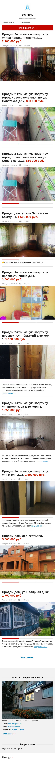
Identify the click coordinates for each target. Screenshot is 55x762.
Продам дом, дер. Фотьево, (22, 537)
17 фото (27, 284)
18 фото (27, 105)
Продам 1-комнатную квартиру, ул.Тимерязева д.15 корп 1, (25, 406)
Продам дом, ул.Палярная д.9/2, (26, 593)
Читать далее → (9, 734)
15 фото (26, 600)
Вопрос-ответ (27, 744)
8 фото (26, 414)
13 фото (26, 544)
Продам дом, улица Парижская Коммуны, (25, 215)
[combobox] (27, 27)
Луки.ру (6, 757)
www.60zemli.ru (13, 727)
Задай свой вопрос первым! (12, 749)
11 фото (27, 46)
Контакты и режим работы (27, 677)
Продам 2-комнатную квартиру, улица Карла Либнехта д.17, (25, 38)
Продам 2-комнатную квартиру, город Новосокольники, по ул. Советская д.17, (25, 97)
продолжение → (9, 393)
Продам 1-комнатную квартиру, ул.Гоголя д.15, (25, 473)
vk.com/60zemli (18, 730)
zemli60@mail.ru (15, 724)
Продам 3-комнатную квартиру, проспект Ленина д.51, (25, 276)
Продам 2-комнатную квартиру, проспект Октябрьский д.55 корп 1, (26, 335)
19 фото (27, 221)
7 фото (26, 479)
